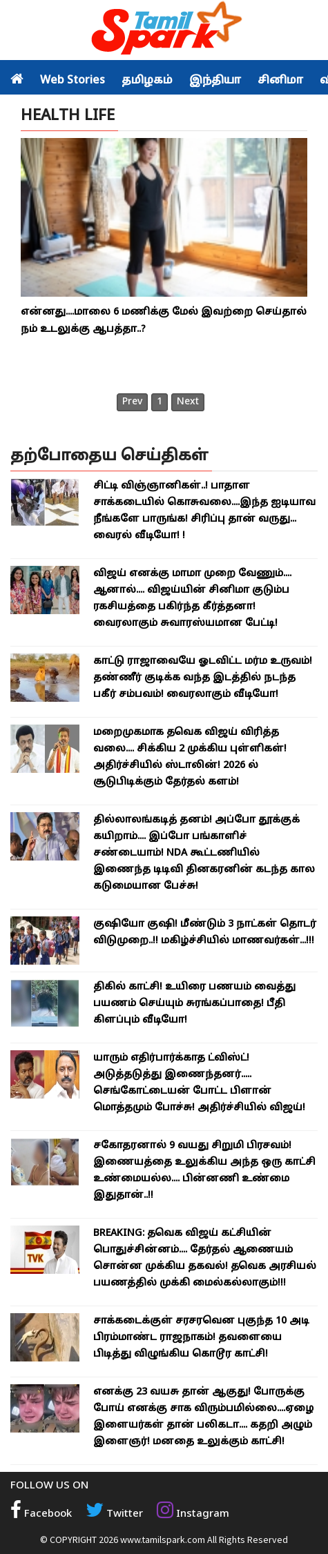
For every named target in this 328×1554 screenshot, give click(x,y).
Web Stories (72, 81)
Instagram (193, 1514)
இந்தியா (215, 81)
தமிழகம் (147, 81)
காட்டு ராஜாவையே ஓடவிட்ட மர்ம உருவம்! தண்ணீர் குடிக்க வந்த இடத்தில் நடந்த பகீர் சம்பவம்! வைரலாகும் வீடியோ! (202, 678)
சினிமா (280, 81)
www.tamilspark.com (162, 1539)
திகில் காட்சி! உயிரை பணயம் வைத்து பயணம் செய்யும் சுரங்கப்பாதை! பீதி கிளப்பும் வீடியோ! (194, 1003)
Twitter (114, 1514)
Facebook (41, 1514)
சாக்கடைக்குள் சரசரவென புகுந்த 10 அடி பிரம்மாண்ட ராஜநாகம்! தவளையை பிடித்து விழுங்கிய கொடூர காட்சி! (201, 1337)
